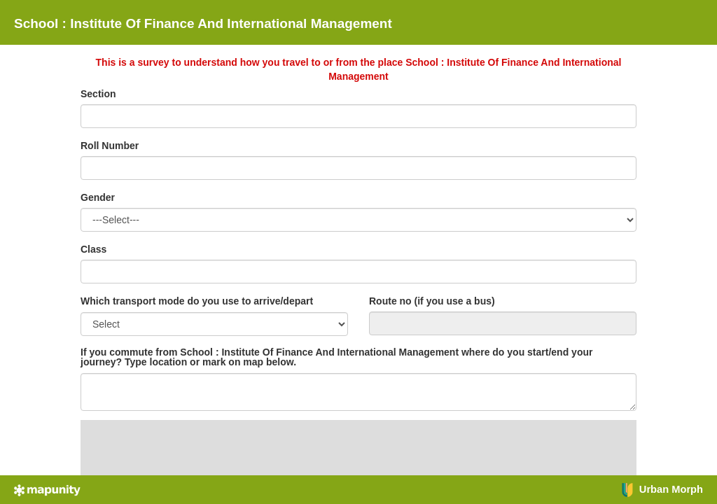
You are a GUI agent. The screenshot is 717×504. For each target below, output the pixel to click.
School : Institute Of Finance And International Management (203, 23)
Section (98, 93)
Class (93, 249)
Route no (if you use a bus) (432, 301)
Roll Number (110, 145)
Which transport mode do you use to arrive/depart (197, 301)
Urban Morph (661, 489)
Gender (98, 197)
